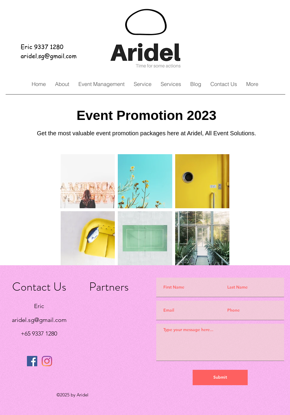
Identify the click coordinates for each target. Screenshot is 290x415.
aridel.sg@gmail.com (49, 56)
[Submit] (220, 377)
